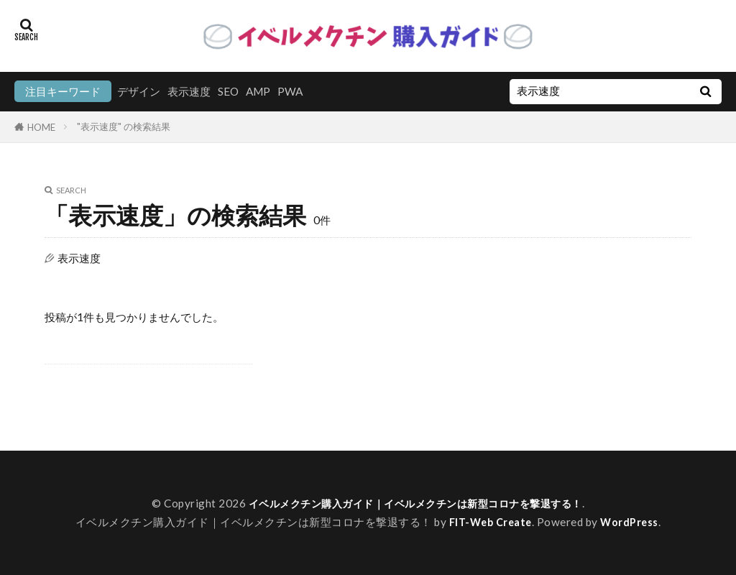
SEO (228, 91)
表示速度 (189, 91)
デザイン (138, 91)
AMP (258, 91)
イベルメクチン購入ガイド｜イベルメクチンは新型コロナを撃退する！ (415, 503)
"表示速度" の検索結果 (123, 126)
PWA (290, 91)
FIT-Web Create (489, 521)
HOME (41, 127)
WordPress (633, 521)
